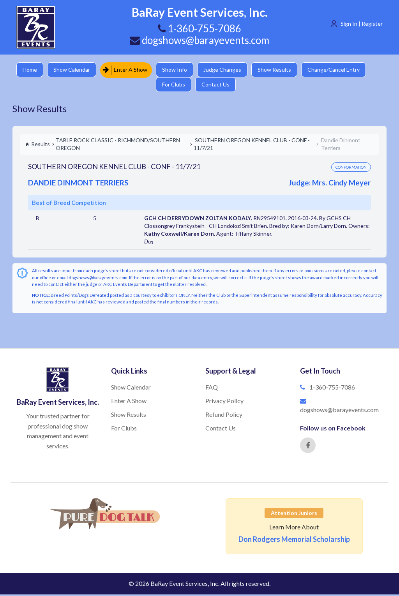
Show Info (176, 70)
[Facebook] (308, 447)
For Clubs (175, 85)
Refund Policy (223, 416)
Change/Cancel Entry (338, 70)
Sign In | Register (362, 23)
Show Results (278, 70)
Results (37, 145)
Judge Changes (225, 70)
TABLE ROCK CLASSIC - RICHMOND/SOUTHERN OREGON (118, 145)
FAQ (211, 388)
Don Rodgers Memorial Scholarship (294, 540)
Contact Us (218, 85)
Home (30, 70)
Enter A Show (126, 70)
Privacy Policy (224, 402)
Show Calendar (73, 70)
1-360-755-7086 (332, 388)
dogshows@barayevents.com (199, 40)
